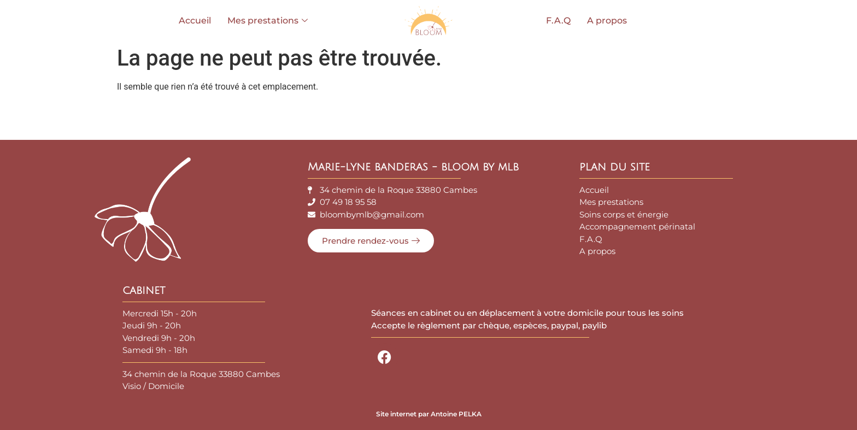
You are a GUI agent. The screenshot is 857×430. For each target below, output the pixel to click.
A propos (607, 20)
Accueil (195, 20)
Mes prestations (267, 20)
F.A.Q (558, 20)
